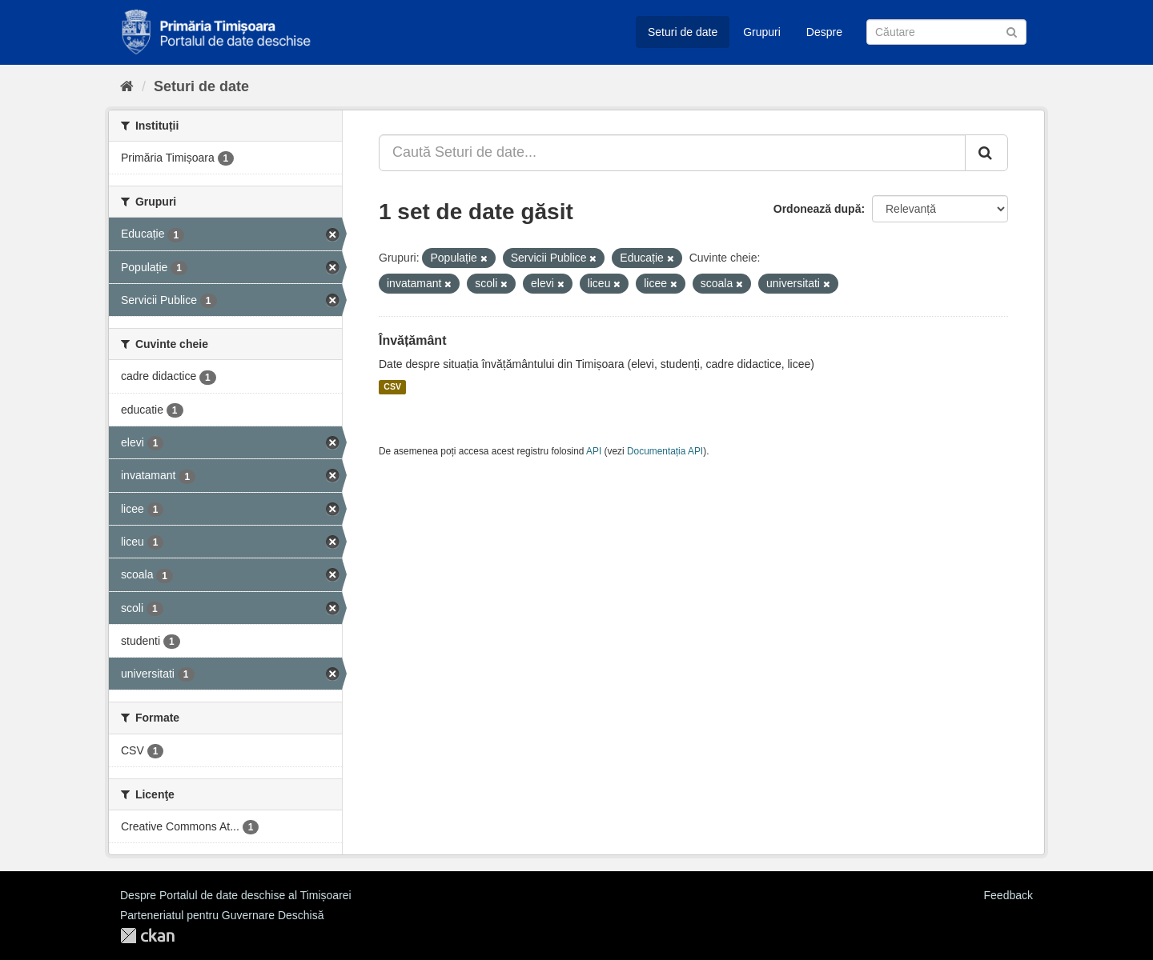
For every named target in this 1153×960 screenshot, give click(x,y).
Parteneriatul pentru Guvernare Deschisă (221, 915)
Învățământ (412, 340)
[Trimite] (1011, 31)
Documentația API (665, 451)
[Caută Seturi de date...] (672, 152)
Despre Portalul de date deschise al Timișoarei (236, 895)
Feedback (1008, 895)
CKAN (147, 935)
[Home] (127, 86)
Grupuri (762, 32)
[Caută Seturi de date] (946, 32)
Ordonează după (817, 208)
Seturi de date (682, 32)
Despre (824, 32)
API (593, 451)
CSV (392, 387)
